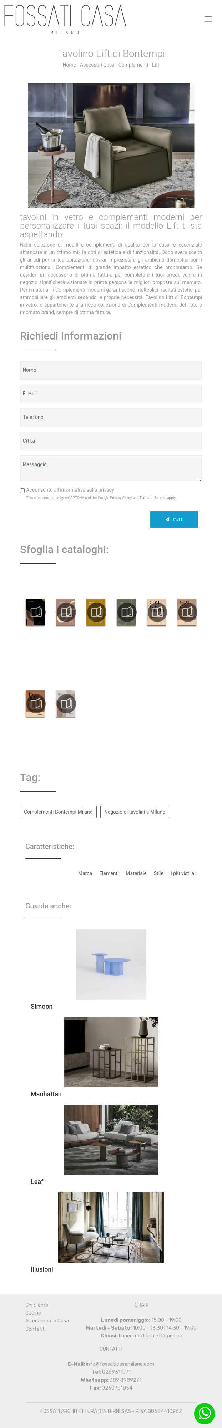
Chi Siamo (36, 1305)
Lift (155, 65)
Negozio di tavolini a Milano (134, 812)
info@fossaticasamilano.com (120, 1364)
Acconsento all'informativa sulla (70, 490)
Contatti (35, 1329)
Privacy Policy (121, 498)
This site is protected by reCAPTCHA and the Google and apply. (101, 498)
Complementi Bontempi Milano (58, 812)
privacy (106, 490)
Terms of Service (153, 498)
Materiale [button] (136, 873)
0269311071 (116, 1372)
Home (69, 65)
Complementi (133, 65)
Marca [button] (85, 873)
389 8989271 (125, 1380)
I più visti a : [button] (184, 873)
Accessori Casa (97, 65)
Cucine (33, 1313)
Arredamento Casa (47, 1321)
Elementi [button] (108, 873)
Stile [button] (158, 873)
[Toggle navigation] (208, 19)
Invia (174, 519)
